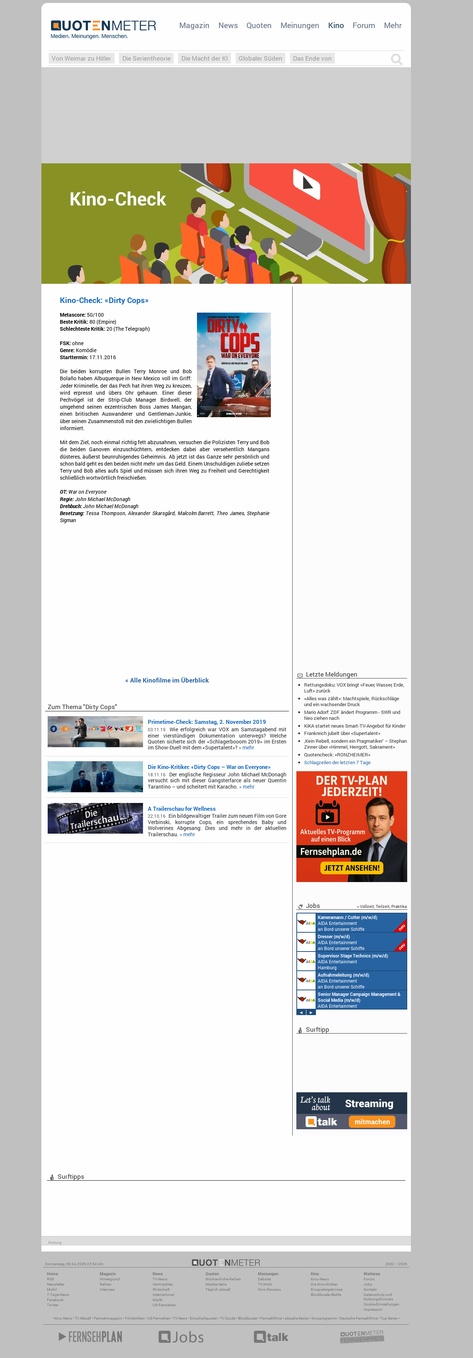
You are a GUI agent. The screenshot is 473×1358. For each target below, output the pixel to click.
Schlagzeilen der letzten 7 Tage (337, 762)
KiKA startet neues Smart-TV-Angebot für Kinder (354, 725)
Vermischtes (163, 1284)
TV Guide (227, 1318)
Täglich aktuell (218, 1289)
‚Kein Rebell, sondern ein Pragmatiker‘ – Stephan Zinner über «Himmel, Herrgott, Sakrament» (355, 744)
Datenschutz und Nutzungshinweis (378, 1296)
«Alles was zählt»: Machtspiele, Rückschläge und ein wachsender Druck (351, 701)
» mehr (246, 747)
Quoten (259, 25)
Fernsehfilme (271, 1318)
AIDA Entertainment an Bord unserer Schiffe (351, 922)
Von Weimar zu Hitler (81, 58)
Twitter (52, 1305)
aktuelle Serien (297, 1318)
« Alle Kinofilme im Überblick (167, 680)
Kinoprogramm (324, 1318)
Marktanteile (216, 1284)
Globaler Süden (260, 58)
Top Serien (389, 1318)
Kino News (63, 1318)
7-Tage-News (58, 1294)
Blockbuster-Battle (326, 1294)
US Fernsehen (158, 1318)
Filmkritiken (135, 1318)
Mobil (52, 1289)
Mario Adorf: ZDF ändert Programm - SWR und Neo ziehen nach (352, 715)
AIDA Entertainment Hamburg (342, 961)
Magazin (194, 25)
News (228, 25)
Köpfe (157, 1299)
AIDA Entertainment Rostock (349, 999)
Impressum (373, 1309)
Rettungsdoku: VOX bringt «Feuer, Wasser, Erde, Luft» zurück (354, 687)
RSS (50, 1279)
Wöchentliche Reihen (223, 1279)
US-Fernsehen (164, 1305)
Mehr (393, 25)
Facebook (55, 1299)
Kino (336, 25)
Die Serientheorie (146, 58)
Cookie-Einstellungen (381, 1304)
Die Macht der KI (204, 58)
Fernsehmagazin (108, 1318)
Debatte (264, 1279)
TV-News (160, 1279)
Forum (364, 25)
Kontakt (370, 1289)
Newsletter (55, 1284)
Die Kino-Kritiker (324, 1284)
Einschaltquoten (204, 1318)
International (163, 1294)
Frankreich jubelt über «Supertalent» (342, 733)
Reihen (106, 1284)
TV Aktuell (83, 1318)
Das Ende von (312, 58)
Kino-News (320, 1279)
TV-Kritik (265, 1284)
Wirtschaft (161, 1289)
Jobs (368, 1284)
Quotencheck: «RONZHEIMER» (337, 754)
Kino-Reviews (269, 1289)
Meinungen (299, 25)
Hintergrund (110, 1279)
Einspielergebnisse (327, 1289)
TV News (180, 1318)
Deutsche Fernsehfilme (359, 1318)
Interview (107, 1289)
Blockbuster (248, 1318)
